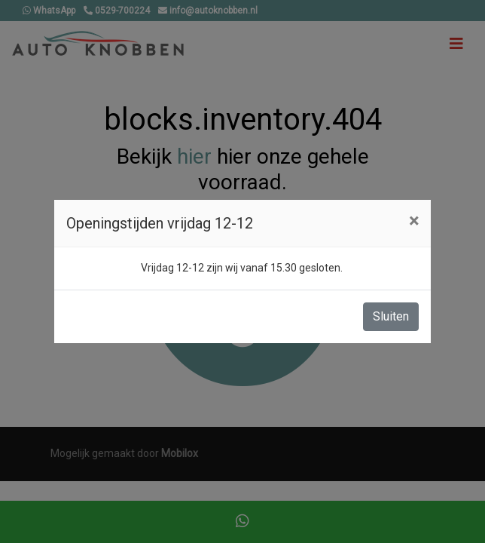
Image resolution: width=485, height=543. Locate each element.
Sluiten (391, 316)
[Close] (414, 221)
